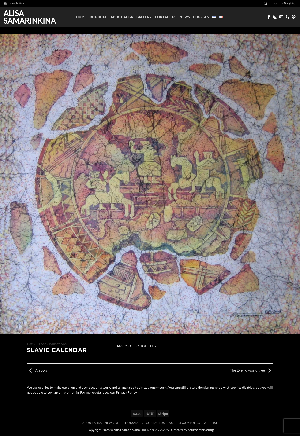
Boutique (98, 17)
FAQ (171, 423)
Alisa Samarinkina (30, 17)
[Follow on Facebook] (269, 17)
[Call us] (287, 17)
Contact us (165, 17)
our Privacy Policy (123, 392)
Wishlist (211, 423)
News (185, 17)
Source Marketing (201, 430)
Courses (201, 17)
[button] (14, 3)
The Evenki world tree (250, 370)
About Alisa (122, 17)
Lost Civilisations (53, 343)
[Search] (265, 3)
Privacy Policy (188, 423)
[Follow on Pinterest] (293, 17)
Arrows (38, 370)
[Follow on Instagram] (275, 17)
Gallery (144, 17)
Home (81, 17)
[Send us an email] (281, 17)
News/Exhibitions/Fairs (124, 423)
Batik (31, 343)
